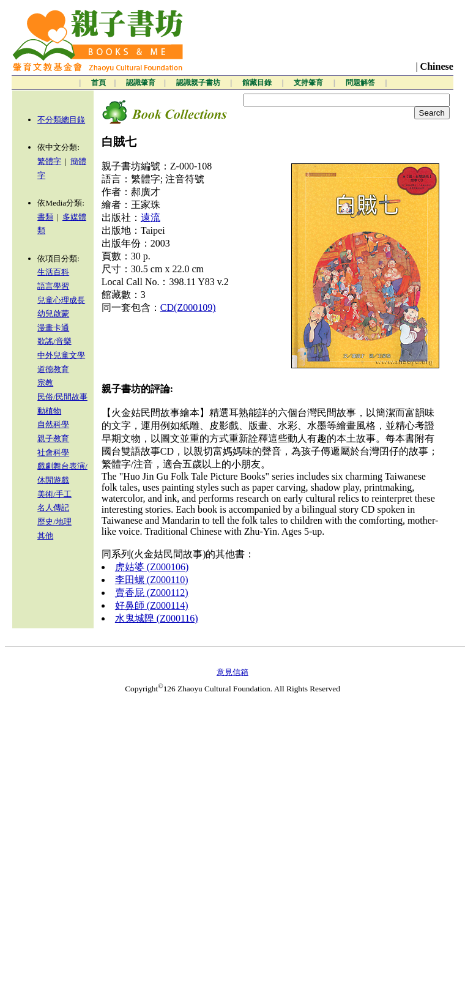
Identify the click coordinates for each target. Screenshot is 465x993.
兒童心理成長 (61, 300)
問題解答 (361, 82)
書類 (45, 216)
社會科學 (53, 452)
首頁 (98, 82)
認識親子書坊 (199, 82)
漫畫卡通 (53, 327)
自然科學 (53, 424)
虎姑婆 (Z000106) (151, 567)
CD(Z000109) (188, 307)
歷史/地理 (54, 521)
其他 (45, 535)
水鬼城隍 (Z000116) (156, 618)
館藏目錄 (257, 82)
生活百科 (53, 272)
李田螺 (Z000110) (151, 580)
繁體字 (49, 161)
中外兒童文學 (61, 355)
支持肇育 (309, 82)
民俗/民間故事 (62, 396)
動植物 (49, 410)
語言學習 (53, 286)
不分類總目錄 (61, 119)
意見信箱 (232, 672)
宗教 (45, 382)
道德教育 (53, 369)
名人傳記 (53, 507)
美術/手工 (54, 494)
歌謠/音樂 (54, 341)
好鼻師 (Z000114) (151, 605)
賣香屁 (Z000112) (151, 592)
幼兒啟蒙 (53, 313)
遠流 (150, 217)
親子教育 (53, 438)
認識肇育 (140, 82)
